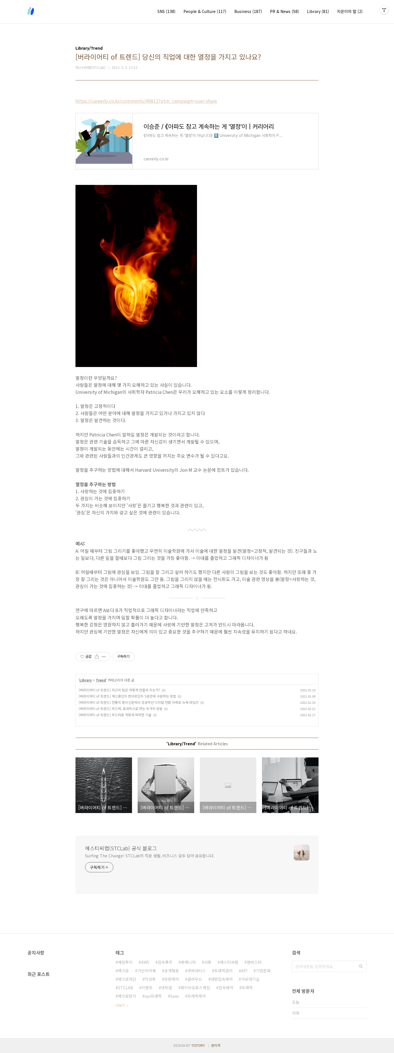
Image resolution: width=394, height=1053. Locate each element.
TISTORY (198, 1045)
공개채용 (171, 970)
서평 (207, 962)
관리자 (215, 1045)
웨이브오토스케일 (195, 987)
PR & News (284, 11)
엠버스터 (254, 962)
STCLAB (125, 987)
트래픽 (247, 987)
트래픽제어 (196, 996)
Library (318, 11)
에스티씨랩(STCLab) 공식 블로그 (121, 848)
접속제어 (225, 987)
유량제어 (171, 979)
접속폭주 (165, 962)
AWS (145, 962)
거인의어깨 (146, 970)
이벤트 (147, 987)
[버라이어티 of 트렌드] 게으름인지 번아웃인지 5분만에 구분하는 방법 (127, 696)
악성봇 (150, 979)
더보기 (120, 1005)
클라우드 (194, 979)
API (244, 970)
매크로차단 (127, 979)
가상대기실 (250, 979)
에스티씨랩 (229, 962)
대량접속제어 (222, 979)
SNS (166, 11)
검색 (361, 966)
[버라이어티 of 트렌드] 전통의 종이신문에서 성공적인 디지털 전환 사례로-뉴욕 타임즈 (139, 702)
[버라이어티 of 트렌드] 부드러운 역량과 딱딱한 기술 (115, 714)
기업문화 (263, 970)
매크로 (123, 970)
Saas (174, 996)
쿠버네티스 (196, 970)
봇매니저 (188, 962)
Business (248, 11)
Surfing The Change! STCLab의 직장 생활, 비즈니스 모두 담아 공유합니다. (150, 855)
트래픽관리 (223, 970)
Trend (101, 680)
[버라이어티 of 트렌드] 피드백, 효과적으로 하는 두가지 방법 (121, 708)
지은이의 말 (350, 11)
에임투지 (125, 962)
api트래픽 (153, 996)
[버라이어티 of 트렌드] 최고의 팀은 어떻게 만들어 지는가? (119, 689)
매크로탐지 (127, 996)
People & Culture (204, 11)
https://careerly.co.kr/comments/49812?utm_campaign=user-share (146, 100)
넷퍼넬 (166, 987)
